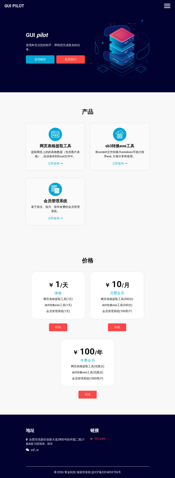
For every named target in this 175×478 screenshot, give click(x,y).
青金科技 (70, 472)
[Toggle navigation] (167, 6)
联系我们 (70, 59)
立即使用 (55, 163)
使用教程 (40, 59)
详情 (58, 327)
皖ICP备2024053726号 (106, 472)
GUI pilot (97, 438)
